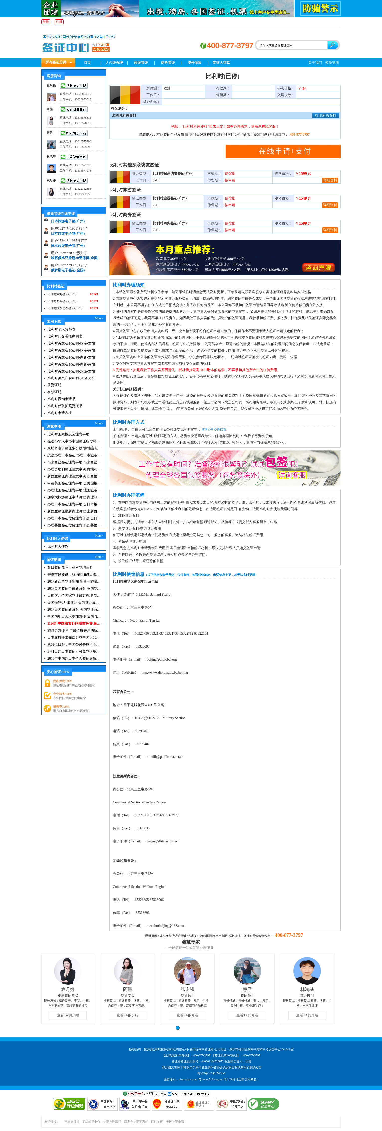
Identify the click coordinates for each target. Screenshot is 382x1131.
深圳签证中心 (91, 1121)
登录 (46, 22)
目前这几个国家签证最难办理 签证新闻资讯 (74, 595)
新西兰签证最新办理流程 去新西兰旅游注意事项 (74, 511)
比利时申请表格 (59, 413)
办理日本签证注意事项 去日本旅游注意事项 (74, 504)
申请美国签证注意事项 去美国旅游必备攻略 (74, 483)
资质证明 (332, 63)
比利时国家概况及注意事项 (68, 434)
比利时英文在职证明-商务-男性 (71, 364)
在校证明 (54, 392)
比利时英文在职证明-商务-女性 (71, 357)
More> (99, 318)
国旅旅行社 (71, 1121)
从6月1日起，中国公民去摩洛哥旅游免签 (74, 644)
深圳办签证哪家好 (136, 1121)
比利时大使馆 (57, 546)
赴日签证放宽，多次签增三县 (70, 567)
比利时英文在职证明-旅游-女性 (71, 371)
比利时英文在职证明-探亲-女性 (71, 343)
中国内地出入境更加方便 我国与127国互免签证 (74, 616)
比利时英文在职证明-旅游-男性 (71, 378)
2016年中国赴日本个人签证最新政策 (74, 658)
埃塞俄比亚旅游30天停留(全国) (74, 260)
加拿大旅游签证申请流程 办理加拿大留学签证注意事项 (74, 497)
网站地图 (157, 1121)
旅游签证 (141, 63)
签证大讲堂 (221, 63)
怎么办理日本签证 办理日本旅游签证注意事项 (74, 455)
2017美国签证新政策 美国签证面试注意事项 (74, 609)
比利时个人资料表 (61, 329)
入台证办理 (114, 63)
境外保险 (194, 63)
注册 (59, 22)
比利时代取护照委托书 (64, 406)
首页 (87, 63)
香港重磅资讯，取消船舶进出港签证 (74, 574)
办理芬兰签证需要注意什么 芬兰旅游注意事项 (74, 525)
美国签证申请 (175, 1121)
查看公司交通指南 (214, 429)
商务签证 (168, 63)
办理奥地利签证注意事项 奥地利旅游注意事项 (74, 469)
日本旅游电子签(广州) (68, 223)
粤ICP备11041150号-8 (211, 1073)
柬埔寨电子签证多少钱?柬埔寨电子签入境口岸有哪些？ (74, 448)
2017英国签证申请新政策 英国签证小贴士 (74, 588)
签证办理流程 (112, 1121)
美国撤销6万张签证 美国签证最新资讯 (74, 602)
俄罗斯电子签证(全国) (68, 272)
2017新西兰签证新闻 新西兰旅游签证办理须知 (74, 581)
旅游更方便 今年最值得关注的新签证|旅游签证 (74, 630)
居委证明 (54, 385)
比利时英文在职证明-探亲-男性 (71, 350)
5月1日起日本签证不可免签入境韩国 (74, 651)
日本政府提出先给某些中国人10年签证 (74, 637)
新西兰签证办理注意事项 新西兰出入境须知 (74, 476)
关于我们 (315, 63)
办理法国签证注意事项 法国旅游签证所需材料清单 (74, 490)
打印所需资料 (325, 115)
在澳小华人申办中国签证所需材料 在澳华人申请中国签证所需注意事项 (74, 441)
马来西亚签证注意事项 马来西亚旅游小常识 (74, 462)
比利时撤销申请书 (61, 399)
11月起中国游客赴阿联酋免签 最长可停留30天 (74, 623)
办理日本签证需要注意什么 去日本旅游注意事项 (74, 518)
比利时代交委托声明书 (64, 336)
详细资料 (330, 180)
